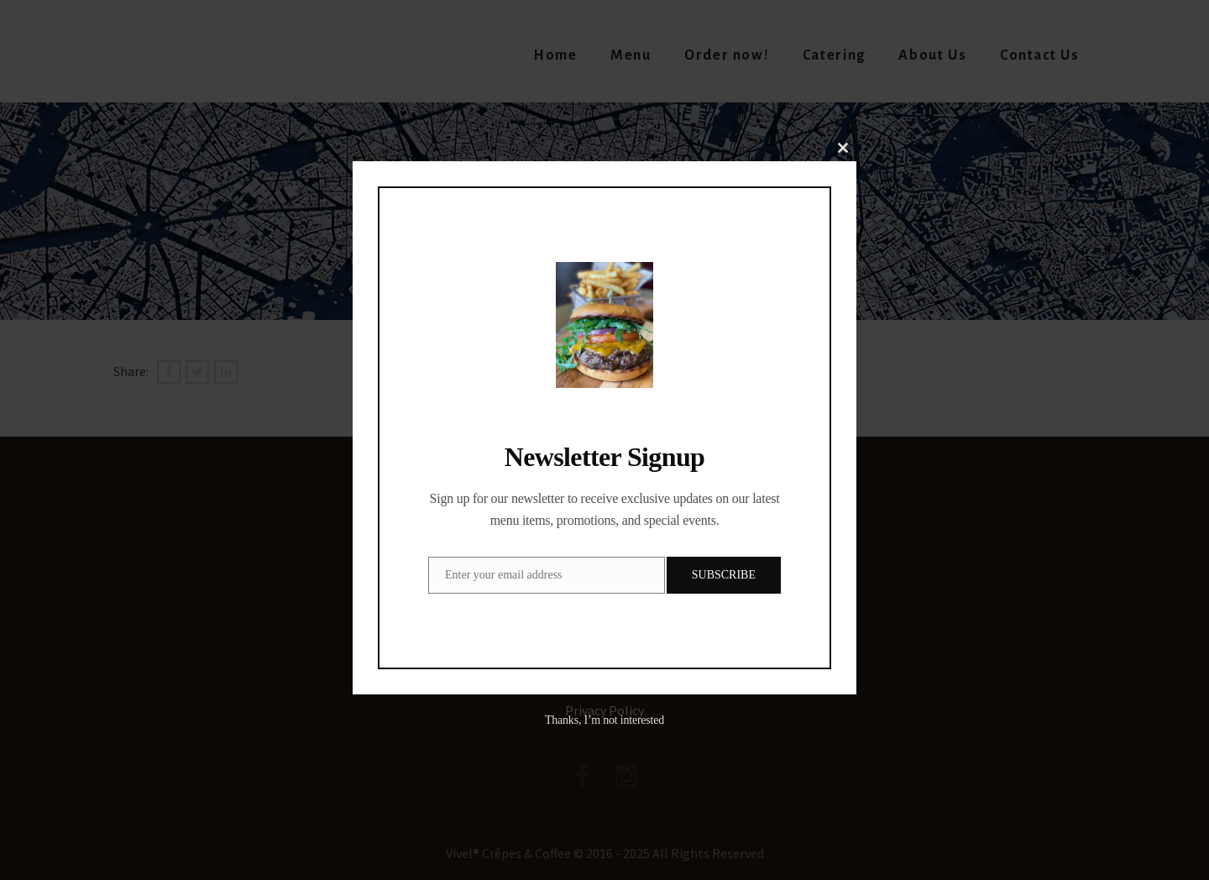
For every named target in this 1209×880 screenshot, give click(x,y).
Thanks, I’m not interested (604, 720)
